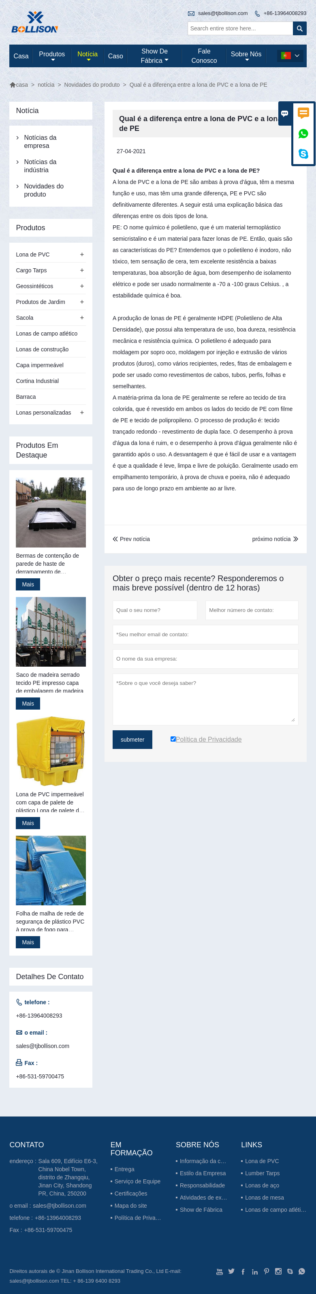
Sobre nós (246, 57)
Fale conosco (204, 56)
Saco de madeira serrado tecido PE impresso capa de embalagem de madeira (49, 683)
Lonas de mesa (264, 1197)
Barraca (26, 397)
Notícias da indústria (40, 165)
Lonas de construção (42, 349)
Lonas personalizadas (43, 412)
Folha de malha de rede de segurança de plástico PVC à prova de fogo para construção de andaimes (50, 922)
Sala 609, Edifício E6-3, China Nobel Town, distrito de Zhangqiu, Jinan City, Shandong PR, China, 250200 (68, 1177)
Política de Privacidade (143, 1218)
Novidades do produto (92, 84)
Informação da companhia (213, 1161)
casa (20, 56)
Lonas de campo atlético (46, 333)
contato (26, 1145)
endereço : (22, 1161)
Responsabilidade (202, 1185)
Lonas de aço (262, 1185)
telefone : (21, 1218)
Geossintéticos (34, 286)
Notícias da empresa (40, 141)
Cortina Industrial (37, 381)
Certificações (131, 1193)
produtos (52, 57)
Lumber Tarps (262, 1173)
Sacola (24, 317)
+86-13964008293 (285, 13)
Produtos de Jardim (40, 302)
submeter (132, 739)
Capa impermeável (40, 365)
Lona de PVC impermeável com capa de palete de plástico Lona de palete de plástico (49, 803)
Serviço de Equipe (138, 1181)
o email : (20, 1205)
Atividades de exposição (210, 1197)
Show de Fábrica (201, 1209)
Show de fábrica (155, 56)
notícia (87, 57)
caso (115, 56)
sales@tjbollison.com (223, 13)
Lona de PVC (32, 254)
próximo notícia (271, 539)
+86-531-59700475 (40, 1076)
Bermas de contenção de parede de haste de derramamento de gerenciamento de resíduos (50, 564)
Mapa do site (131, 1205)
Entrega (125, 1169)
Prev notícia (131, 539)
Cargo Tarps (31, 270)
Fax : (15, 1230)
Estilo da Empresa (203, 1173)
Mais (28, 584)
